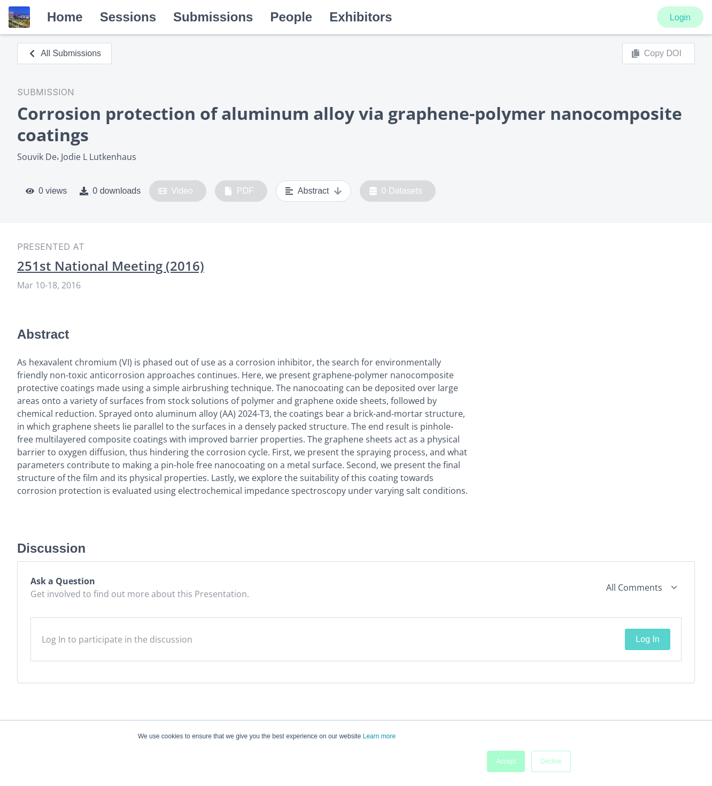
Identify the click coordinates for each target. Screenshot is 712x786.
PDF (239, 191)
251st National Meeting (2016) (110, 265)
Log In (647, 639)
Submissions (213, 17)
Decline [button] (551, 761)
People (291, 17)
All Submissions (64, 53)
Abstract (313, 191)
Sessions (128, 17)
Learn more (379, 736)
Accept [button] (506, 761)
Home (65, 17)
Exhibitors (360, 17)
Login (680, 17)
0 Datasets (396, 191)
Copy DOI (656, 53)
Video (175, 191)
